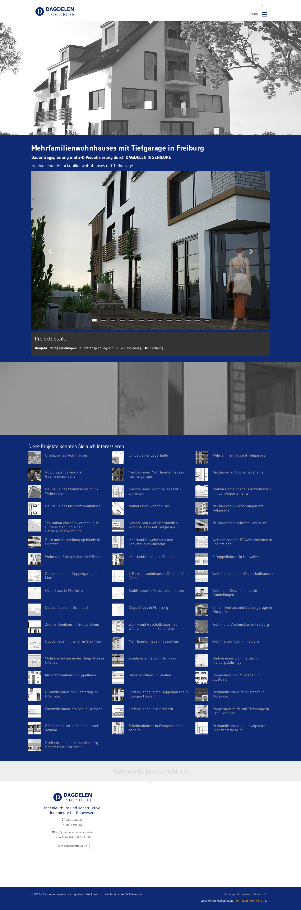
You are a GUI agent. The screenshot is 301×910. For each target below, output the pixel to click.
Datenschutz (262, 894)
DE (259, 5)
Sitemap (229, 894)
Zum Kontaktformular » (72, 846)
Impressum (244, 894)
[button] (49, 250)
